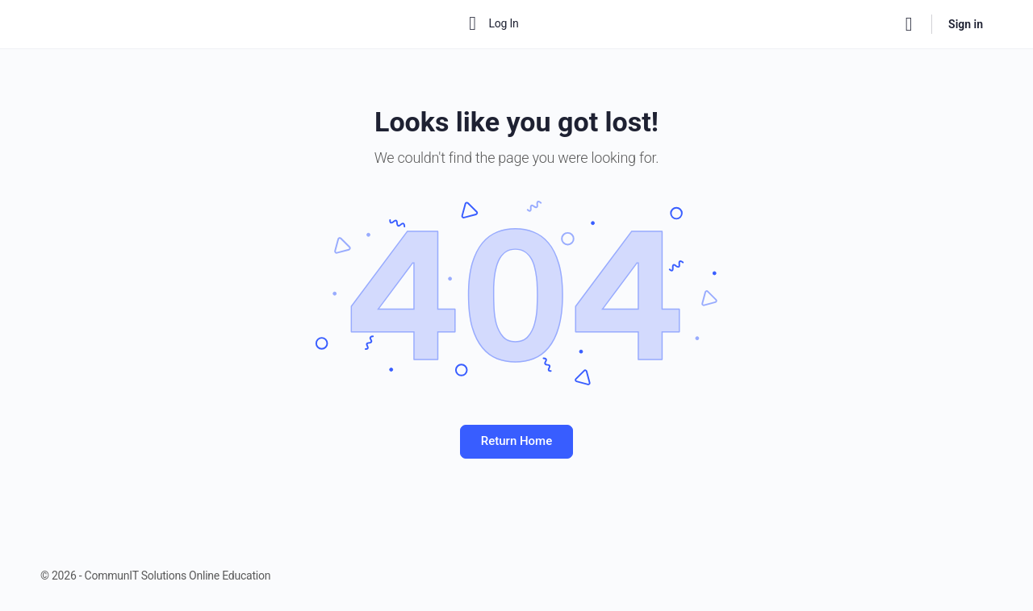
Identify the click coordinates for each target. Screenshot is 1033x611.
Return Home (516, 441)
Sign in (965, 24)
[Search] (909, 24)
